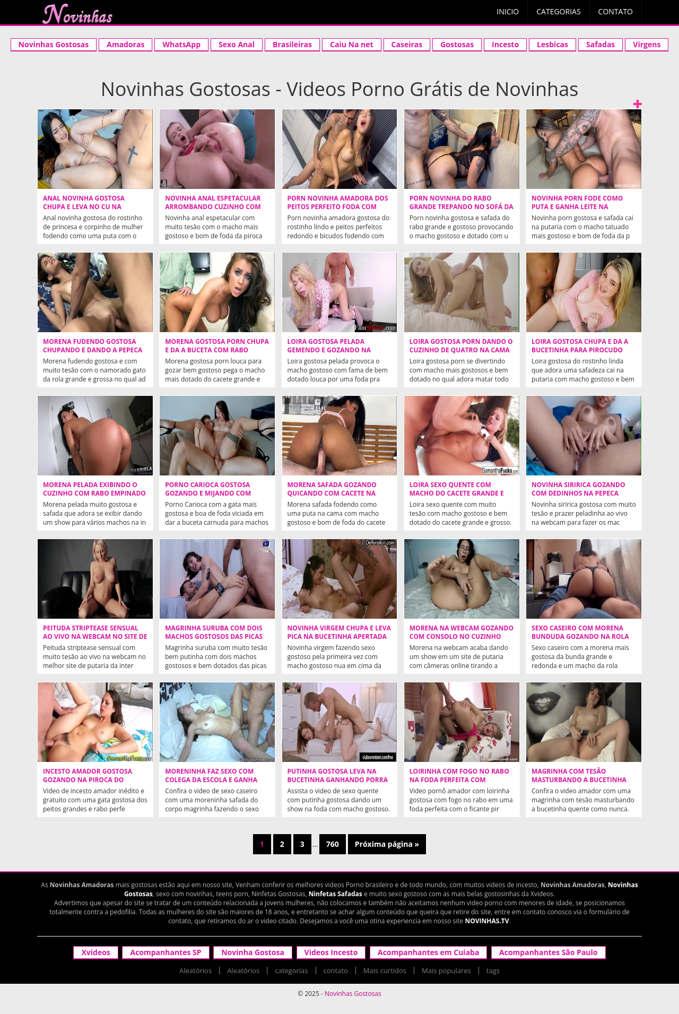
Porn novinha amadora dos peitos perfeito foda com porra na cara (338, 207)
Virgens (646, 44)
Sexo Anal (237, 44)
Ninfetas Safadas (335, 893)
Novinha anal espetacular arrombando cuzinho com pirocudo (212, 207)
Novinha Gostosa (252, 952)
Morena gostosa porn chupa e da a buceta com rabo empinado (217, 350)
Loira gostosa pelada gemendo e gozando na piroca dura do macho (329, 350)
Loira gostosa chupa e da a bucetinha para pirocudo (580, 345)
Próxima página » (387, 844)
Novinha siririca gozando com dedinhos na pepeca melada (578, 493)
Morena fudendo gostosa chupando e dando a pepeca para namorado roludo (92, 350)
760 (332, 844)
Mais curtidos (384, 970)
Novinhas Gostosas (54, 44)
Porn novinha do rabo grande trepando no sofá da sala (461, 207)
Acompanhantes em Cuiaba (428, 952)
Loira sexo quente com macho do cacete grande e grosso (457, 493)
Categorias (558, 11)
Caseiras (407, 44)
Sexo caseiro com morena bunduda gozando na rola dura (580, 636)
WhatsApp (181, 44)
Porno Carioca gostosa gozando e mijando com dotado (208, 493)
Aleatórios (195, 970)
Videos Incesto (331, 952)
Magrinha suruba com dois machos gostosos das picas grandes (214, 636)
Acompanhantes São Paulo (548, 952)
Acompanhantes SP (165, 952)
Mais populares (446, 970)
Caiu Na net (351, 44)
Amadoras (125, 44)
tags (493, 970)
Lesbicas (552, 44)
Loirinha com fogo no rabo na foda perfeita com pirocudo (459, 780)
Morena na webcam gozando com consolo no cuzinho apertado (461, 636)
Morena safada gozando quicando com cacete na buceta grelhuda (332, 493)
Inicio (508, 11)
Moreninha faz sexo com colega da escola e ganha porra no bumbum (211, 780)
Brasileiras (292, 44)
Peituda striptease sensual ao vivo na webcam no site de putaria (95, 636)
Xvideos (95, 952)
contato (336, 970)
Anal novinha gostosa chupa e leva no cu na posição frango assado (85, 207)
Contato (615, 11)
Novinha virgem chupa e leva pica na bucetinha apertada (339, 632)
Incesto (505, 44)
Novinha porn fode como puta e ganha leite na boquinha (577, 207)
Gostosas (457, 44)
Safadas (600, 44)
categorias (291, 970)
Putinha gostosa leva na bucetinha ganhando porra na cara (338, 780)
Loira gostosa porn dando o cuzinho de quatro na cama (461, 345)
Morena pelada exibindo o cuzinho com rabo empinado (94, 489)
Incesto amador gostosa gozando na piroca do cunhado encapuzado (87, 780)
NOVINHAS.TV (487, 920)
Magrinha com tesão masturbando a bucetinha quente (579, 780)
